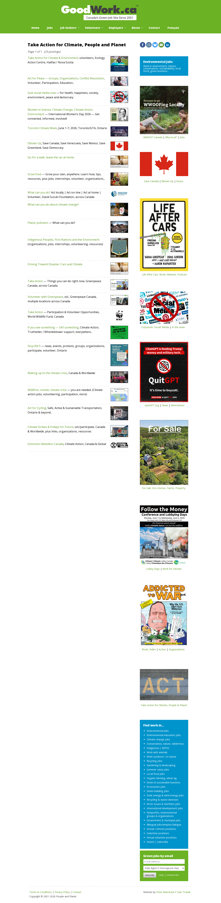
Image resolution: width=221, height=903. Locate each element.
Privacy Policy (62, 892)
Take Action (35, 281)
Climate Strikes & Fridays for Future (50, 427)
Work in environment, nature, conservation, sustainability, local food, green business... (162, 68)
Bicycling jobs (154, 761)
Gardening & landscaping (161, 765)
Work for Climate (172, 568)
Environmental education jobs (164, 735)
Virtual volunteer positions (162, 837)
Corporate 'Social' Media (155, 327)
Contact (154, 27)
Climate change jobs (158, 739)
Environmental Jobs (158, 62)
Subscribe (162, 841)
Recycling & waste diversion (162, 799)
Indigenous (153, 748)
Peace (179, 181)
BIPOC (166, 748)
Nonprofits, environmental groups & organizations (162, 814)
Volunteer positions (158, 833)
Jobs (50, 27)
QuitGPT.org (152, 405)
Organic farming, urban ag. (162, 778)
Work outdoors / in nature (161, 756)
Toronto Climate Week (42, 128)
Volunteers (92, 27)
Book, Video (149, 649)
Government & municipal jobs (164, 820)
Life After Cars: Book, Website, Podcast (164, 274)
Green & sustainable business (163, 782)
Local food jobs (156, 773)
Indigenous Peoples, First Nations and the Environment (63, 240)
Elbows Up (34, 143)
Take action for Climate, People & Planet (164, 705)
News (165, 405)
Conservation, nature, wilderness (165, 743)
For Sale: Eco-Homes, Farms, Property (163, 488)
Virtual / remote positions (161, 829)
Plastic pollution (38, 223)
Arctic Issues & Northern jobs (163, 804)
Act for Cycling (37, 408)
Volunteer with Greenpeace (45, 297)
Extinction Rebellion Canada (46, 444)
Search (150, 841)
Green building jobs (158, 791)
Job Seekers (68, 27)
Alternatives (177, 405)
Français (173, 27)
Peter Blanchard (165, 892)
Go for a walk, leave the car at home (51, 157)
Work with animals (157, 752)
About (136, 27)
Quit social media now (42, 93)
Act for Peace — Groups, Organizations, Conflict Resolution (66, 78)
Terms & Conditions (40, 892)
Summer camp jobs (158, 769)
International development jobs (165, 808)
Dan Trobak (183, 892)
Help (161, 875)
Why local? (171, 137)
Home (35, 27)
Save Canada (151, 181)
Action (162, 649)
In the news (178, 327)
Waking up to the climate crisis (47, 373)
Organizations (177, 649)
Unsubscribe (172, 875)
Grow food (34, 174)
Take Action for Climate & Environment (53, 58)
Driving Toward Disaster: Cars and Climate (55, 264)
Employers (116, 27)
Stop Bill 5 (34, 346)
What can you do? (39, 192)
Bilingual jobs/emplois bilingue (164, 824)
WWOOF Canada (152, 137)
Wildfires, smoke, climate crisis (47, 390)
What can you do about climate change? (53, 204)
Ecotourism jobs (156, 786)
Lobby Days (153, 568)
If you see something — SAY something (53, 327)
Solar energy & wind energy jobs (165, 795)
